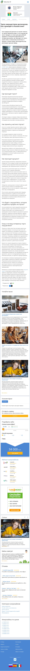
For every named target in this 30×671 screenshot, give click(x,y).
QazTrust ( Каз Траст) (11, 588)
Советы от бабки (4, 649)
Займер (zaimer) (6, 581)
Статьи (16, 644)
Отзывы (2, 651)
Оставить (5, 401)
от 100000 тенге (5, 628)
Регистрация (18, 642)
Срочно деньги (5, 609)
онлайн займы (5, 67)
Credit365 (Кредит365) (8, 570)
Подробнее (15, 416)
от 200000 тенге (5, 630)
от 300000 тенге (5, 631)
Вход (3, 642)
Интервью (17, 646)
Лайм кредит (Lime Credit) (9, 575)
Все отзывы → (5, 598)
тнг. (9, 426)
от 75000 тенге (5, 627)
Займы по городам (19, 651)
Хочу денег (15, 453)
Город (3, 438)
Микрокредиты (5, 612)
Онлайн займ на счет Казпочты (9, 608)
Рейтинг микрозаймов (10, 460)
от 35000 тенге (5, 623)
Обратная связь (18, 649)
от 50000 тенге (5, 625)
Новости (2, 644)
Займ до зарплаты (6, 606)
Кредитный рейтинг (5, 646)
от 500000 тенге (5, 633)
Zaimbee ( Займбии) (7, 595)
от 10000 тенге (5, 622)
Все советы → (5, 560)
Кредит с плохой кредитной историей (10, 611)
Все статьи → (5, 392)
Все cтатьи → (5, 546)
